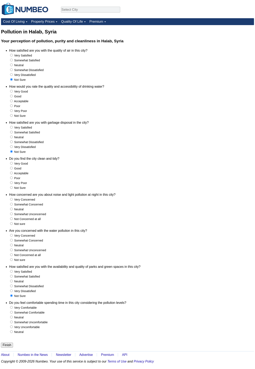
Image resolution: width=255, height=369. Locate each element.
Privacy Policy (144, 361)
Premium (96, 21)
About (5, 354)
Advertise (86, 354)
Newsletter (63, 354)
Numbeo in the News (33, 354)
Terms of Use (117, 361)
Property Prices (43, 21)
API (124, 354)
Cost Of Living (14, 21)
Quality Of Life (72, 21)
